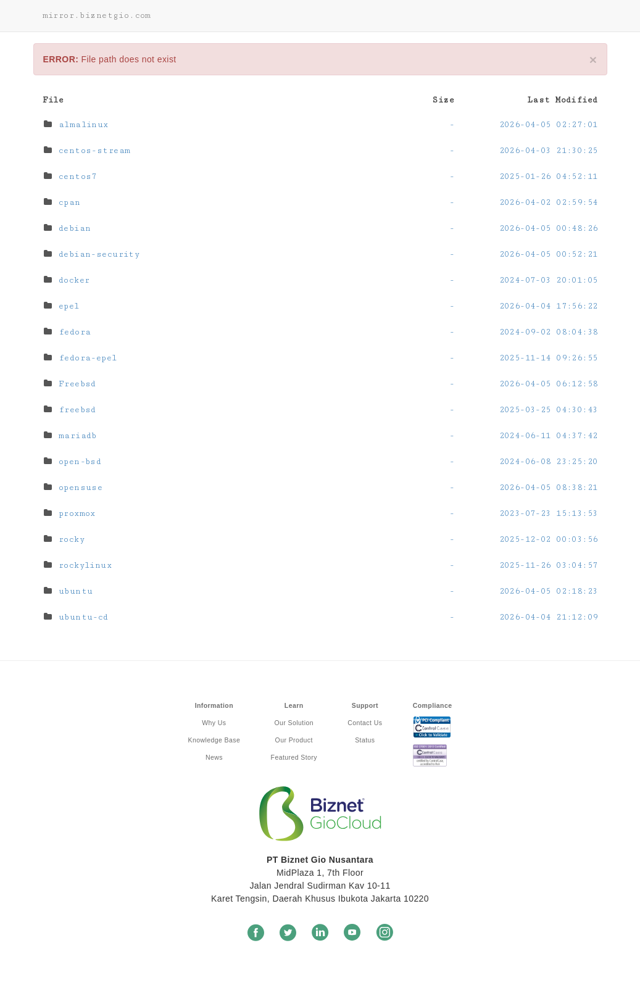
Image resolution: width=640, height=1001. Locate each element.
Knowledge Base (214, 740)
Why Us (214, 722)
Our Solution (294, 722)
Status (365, 740)
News (214, 757)
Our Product (294, 740)
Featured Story (294, 757)
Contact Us (364, 722)
